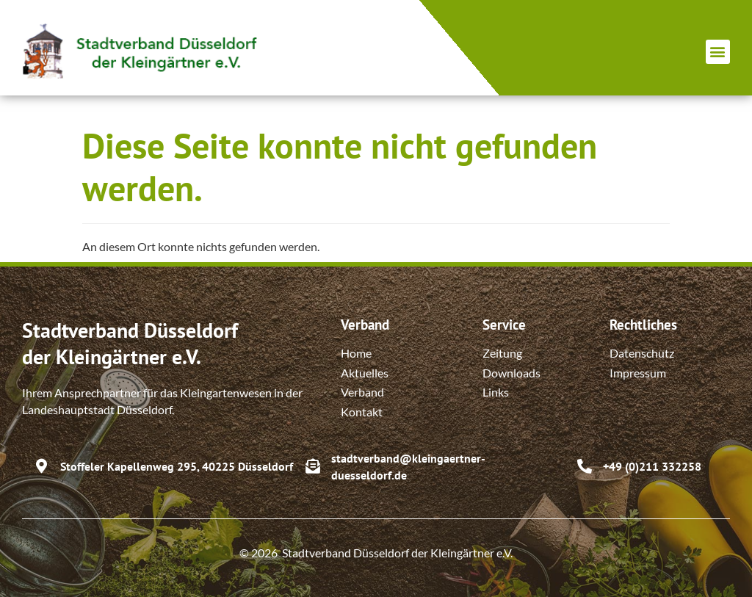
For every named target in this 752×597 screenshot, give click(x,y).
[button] (718, 52)
